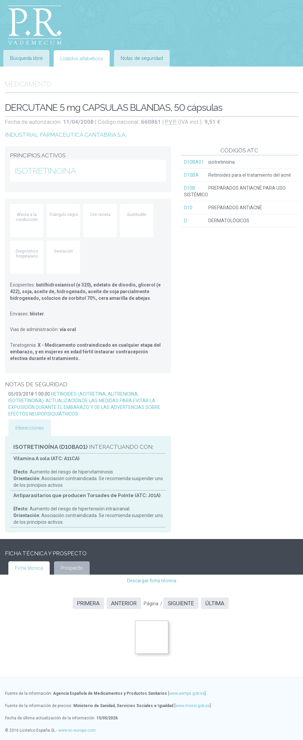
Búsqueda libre (26, 58)
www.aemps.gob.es (187, 693)
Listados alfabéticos (81, 58)
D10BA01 (194, 162)
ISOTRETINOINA (45, 171)
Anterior (124, 603)
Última (214, 603)
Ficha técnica (29, 568)
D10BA (191, 175)
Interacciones (29, 428)
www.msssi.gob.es (192, 705)
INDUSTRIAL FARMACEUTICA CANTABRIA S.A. (65, 134)
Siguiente (181, 603)
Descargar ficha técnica (151, 580)
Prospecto (72, 568)
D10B (189, 188)
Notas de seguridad (142, 58)
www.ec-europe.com (77, 730)
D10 (188, 207)
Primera (88, 603)
